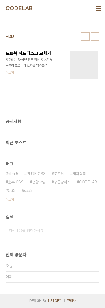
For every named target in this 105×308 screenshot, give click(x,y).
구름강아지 (62, 182)
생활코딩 (38, 182)
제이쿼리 (79, 173)
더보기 (10, 200)
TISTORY (54, 301)
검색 (93, 230)
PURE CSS (36, 173)
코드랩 (59, 173)
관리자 (71, 301)
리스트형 (95, 36)
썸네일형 (85, 36)
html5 (13, 173)
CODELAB (19, 8)
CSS (12, 190)
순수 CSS (16, 182)
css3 (28, 190)
